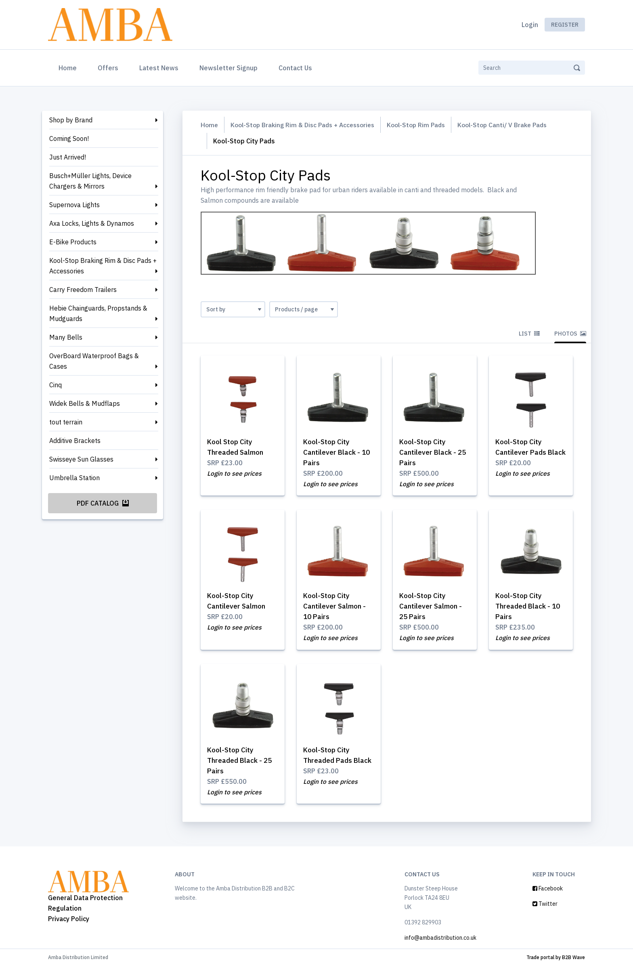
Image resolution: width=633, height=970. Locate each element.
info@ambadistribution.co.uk (440, 941)
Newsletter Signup (228, 68)
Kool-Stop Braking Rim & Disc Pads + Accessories (103, 265)
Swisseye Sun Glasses (81, 459)
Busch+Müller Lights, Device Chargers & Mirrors (90, 181)
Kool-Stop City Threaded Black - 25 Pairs (241, 763)
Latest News (158, 68)
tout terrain (65, 422)
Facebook (547, 892)
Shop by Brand (70, 120)
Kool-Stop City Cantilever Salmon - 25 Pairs (432, 608)
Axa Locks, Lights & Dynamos (91, 223)
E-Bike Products (72, 242)
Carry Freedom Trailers (83, 290)
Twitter (545, 907)
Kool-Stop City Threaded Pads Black (329, 763)
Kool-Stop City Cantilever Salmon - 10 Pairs (336, 608)
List (529, 333)
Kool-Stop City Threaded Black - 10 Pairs (529, 608)
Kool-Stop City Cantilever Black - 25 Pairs (434, 452)
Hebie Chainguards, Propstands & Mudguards (98, 313)
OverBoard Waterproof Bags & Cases (94, 361)
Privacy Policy (68, 922)
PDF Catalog (103, 503)
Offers (108, 68)
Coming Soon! (69, 138)
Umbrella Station (74, 478)
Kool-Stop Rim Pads (425, 125)
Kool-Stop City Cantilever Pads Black (522, 452)
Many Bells (65, 337)
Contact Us (295, 68)
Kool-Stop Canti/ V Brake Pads (515, 125)
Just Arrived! (67, 157)
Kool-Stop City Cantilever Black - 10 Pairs (338, 452)
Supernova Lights (74, 205)
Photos (570, 333)
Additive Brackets (75, 441)
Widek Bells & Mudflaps (84, 403)
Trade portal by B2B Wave (555, 961)
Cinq (55, 385)
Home (69, 67)
